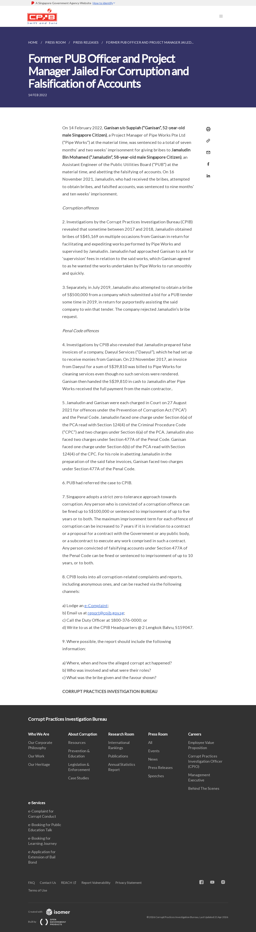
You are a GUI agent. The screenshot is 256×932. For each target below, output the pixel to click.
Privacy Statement (128, 882)
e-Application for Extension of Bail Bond (42, 856)
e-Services (36, 802)
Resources (77, 742)
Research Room (121, 734)
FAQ (31, 882)
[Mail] (207, 150)
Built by (50, 921)
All (150, 742)
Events (154, 750)
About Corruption (82, 734)
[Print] (207, 129)
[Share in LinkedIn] (207, 173)
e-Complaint (96, 605)
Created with (52, 911)
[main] (128, 366)
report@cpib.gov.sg (106, 612)
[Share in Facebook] (207, 162)
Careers (194, 734)
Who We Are (38, 734)
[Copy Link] (207, 141)
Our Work (36, 756)
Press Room (157, 734)
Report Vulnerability (95, 882)
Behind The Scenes (203, 788)
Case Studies (78, 778)
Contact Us (48, 882)
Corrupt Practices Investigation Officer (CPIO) (205, 761)
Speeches (156, 776)
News (153, 759)
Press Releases (160, 767)
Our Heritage (39, 764)
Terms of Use (37, 890)
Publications (118, 756)
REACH (66, 882)
